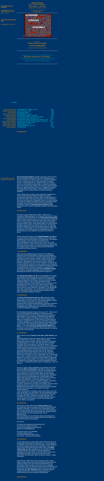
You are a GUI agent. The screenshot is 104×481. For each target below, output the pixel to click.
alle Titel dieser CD (6, 10)
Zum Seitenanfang (22, 251)
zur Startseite (4, 24)
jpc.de (39, 11)
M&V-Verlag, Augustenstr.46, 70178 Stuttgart (37, 56)
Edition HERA (41, 45)
